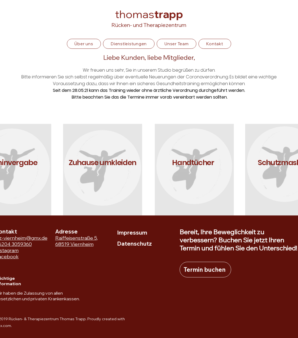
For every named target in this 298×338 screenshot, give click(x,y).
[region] (102, 169)
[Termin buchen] (205, 269)
